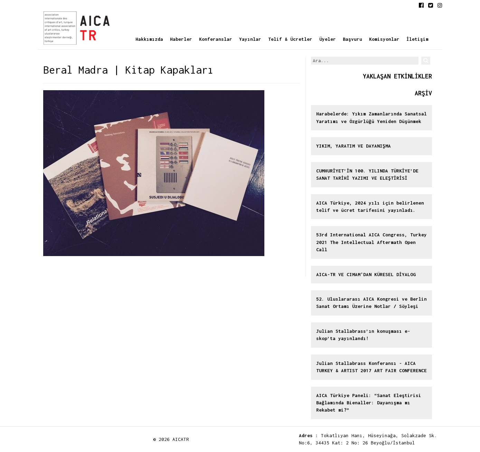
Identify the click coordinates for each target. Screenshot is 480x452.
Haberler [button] (181, 39)
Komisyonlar (384, 39)
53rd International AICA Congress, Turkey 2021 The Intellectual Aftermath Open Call (371, 242)
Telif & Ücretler (290, 39)
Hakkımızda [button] (149, 39)
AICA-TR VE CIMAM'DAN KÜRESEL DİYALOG (366, 274)
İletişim (417, 39)
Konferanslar (215, 39)
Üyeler (327, 39)
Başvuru (352, 39)
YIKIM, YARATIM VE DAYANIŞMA (353, 146)
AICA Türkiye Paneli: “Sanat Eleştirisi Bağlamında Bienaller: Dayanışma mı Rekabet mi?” (368, 403)
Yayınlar (250, 39)
